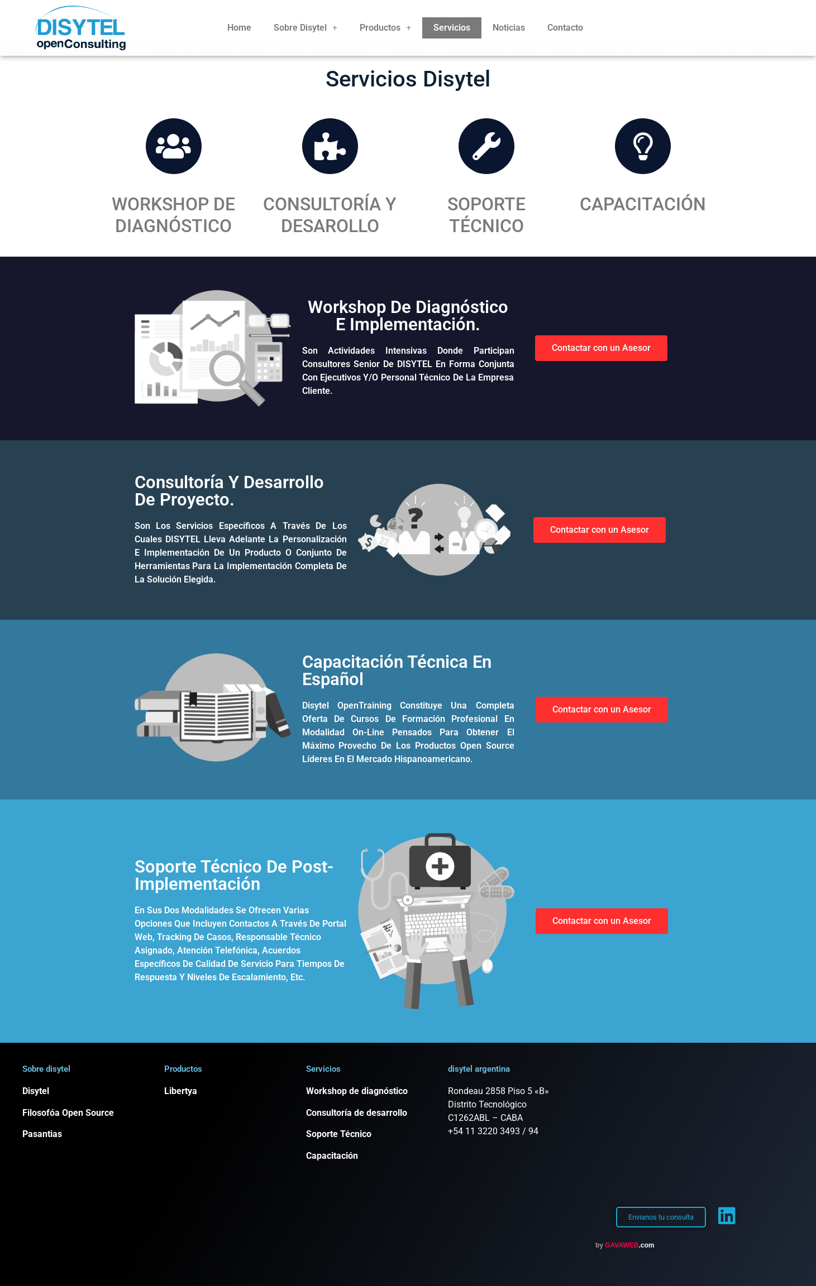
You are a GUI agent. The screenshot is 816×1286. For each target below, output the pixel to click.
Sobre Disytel (305, 28)
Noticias (509, 27)
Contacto (565, 27)
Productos (385, 28)
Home (239, 27)
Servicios (451, 27)
